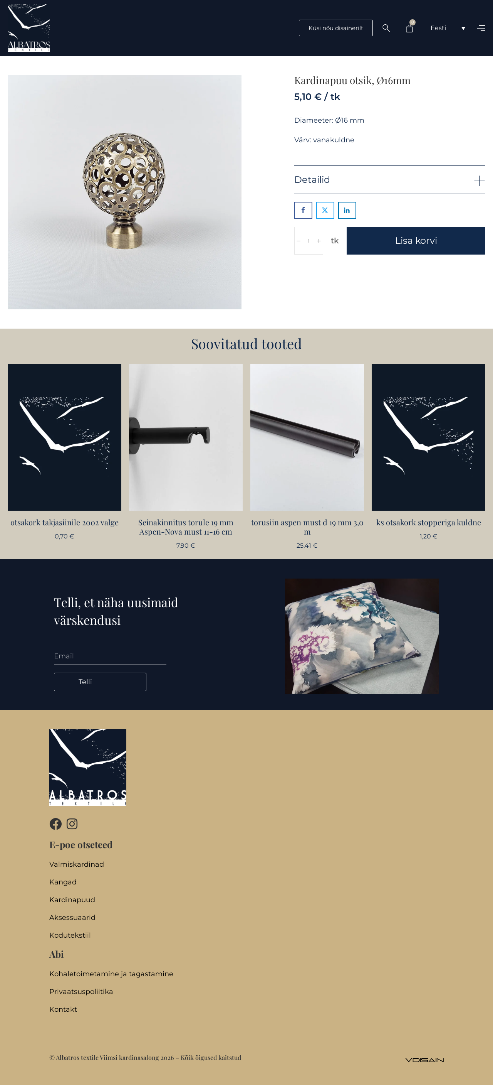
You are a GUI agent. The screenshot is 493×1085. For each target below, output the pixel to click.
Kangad (63, 882)
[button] (389, 179)
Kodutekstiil (70, 935)
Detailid (312, 179)
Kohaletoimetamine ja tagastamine (111, 974)
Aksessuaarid (72, 918)
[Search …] (386, 28)
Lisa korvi (416, 240)
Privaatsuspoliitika (81, 992)
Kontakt (63, 1010)
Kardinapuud (72, 900)
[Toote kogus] (308, 240)
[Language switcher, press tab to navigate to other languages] (448, 28)
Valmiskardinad (76, 865)
